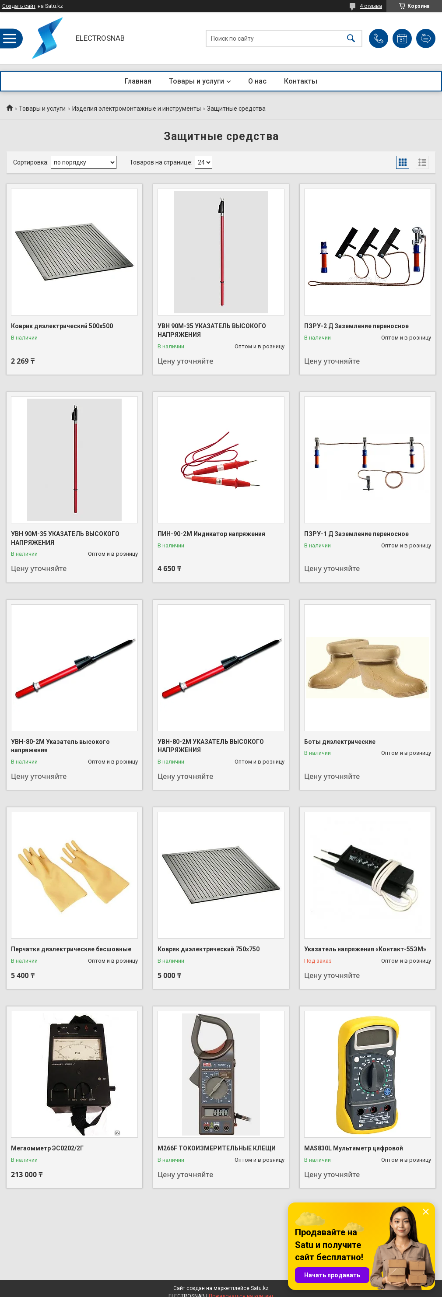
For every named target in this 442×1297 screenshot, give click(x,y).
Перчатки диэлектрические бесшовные (71, 949)
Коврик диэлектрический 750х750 (209, 949)
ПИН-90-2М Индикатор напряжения (211, 533)
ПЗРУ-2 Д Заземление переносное (356, 326)
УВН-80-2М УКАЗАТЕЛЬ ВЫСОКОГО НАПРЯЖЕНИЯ (211, 746)
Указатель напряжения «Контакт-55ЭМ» (365, 949)
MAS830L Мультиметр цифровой (353, 1148)
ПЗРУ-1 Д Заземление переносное (356, 533)
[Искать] (350, 38)
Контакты (300, 81)
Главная (138, 81)
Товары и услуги (196, 81)
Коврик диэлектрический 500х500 (62, 326)
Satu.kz (260, 1288)
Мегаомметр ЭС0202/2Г (47, 1148)
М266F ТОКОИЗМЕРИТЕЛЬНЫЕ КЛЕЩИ (217, 1148)
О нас (257, 81)
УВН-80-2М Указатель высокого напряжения (60, 746)
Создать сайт (18, 6)
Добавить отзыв (425, 38)
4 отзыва (371, 6)
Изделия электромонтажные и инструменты (136, 108)
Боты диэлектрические (339, 741)
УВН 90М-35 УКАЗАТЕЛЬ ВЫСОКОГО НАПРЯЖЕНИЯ (212, 330)
